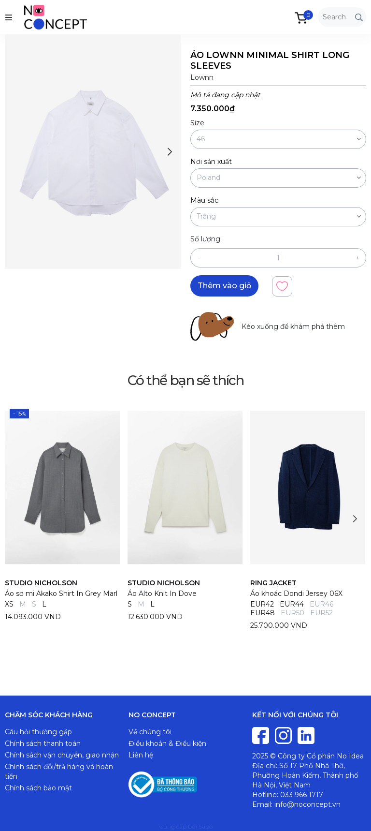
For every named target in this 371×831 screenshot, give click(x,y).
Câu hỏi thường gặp (38, 731)
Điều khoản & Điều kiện (167, 743)
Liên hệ (140, 755)
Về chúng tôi (149, 731)
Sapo (206, 826)
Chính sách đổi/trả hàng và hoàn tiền (59, 771)
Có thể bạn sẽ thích (185, 380)
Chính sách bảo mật (38, 788)
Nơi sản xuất (211, 161)
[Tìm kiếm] (359, 17)
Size (197, 123)
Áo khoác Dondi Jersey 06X (296, 593)
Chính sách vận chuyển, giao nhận (62, 755)
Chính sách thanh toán (43, 743)
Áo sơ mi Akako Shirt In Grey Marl (61, 593)
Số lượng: (206, 239)
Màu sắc (204, 200)
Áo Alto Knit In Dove (162, 593)
